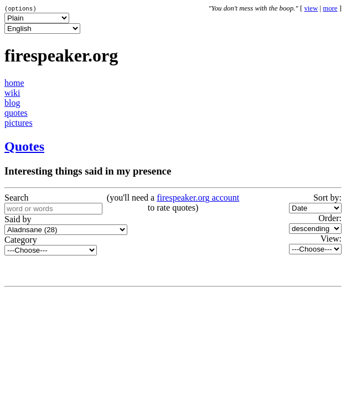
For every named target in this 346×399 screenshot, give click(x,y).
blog (12, 103)
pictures (18, 122)
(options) (20, 8)
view (311, 8)
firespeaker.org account (198, 197)
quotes (16, 112)
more (330, 8)
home (14, 83)
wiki (12, 93)
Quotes (24, 146)
